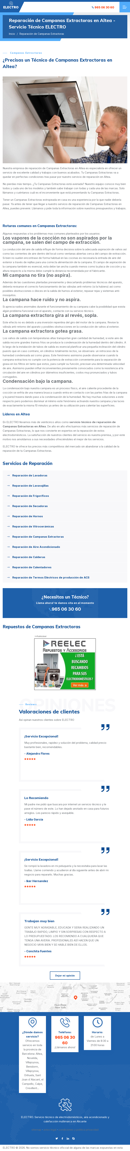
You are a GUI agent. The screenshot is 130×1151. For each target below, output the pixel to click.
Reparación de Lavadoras (29, 475)
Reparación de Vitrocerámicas (33, 526)
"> (11, 5)
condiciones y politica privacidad (78, 1129)
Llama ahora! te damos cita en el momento (65, 603)
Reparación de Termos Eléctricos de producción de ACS (50, 577)
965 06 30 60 (103, 7)
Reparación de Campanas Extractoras (38, 536)
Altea (39, 1053)
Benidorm (32, 1066)
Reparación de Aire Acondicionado (36, 547)
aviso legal (49, 1129)
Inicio (12, 33)
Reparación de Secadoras (30, 506)
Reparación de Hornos (27, 516)
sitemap (36, 1129)
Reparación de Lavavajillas (30, 485)
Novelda (32, 1058)
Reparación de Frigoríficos (30, 496)
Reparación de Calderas (28, 557)
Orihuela (29, 1075)
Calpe (38, 1083)
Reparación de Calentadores (31, 567)
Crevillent (31, 1088)
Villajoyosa (32, 1062)
